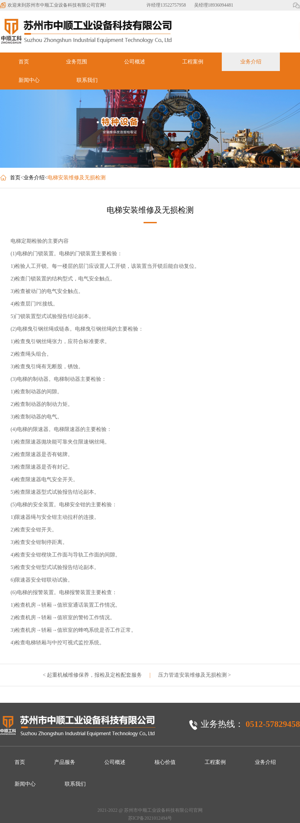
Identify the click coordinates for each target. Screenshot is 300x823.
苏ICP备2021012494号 (150, 818)
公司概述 (134, 61)
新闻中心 (29, 80)
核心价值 (165, 762)
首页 (23, 61)
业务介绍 (250, 61)
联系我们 (87, 80)
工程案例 (192, 61)
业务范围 (76, 61)
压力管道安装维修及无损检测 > (194, 675)
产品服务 (64, 762)
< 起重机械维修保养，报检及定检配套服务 (92, 675)
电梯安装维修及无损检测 (77, 177)
